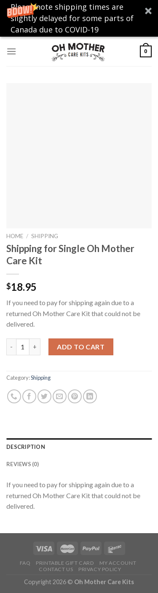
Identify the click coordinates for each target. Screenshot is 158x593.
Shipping (44, 236)
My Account (117, 563)
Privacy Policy (99, 569)
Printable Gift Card (65, 563)
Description (25, 446)
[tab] (79, 446)
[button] (79, 18)
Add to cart (80, 347)
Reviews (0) (22, 464)
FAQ (25, 563)
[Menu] (11, 51)
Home (14, 236)
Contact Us (56, 569)
